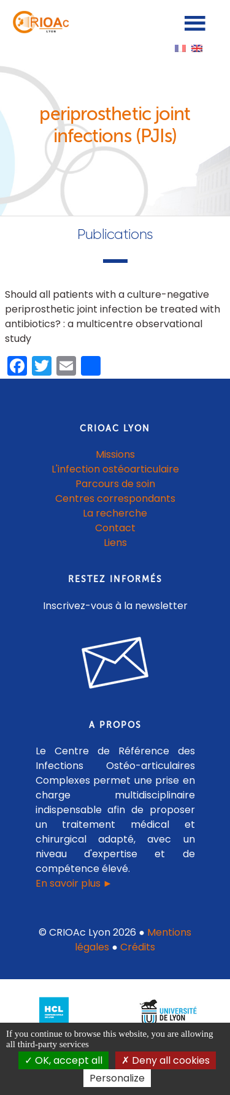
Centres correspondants (115, 498)
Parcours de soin (115, 484)
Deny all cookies (165, 1060)
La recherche (115, 513)
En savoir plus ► (74, 883)
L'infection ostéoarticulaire (115, 469)
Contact (115, 528)
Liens (115, 543)
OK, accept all (63, 1060)
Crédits (137, 947)
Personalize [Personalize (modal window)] (117, 1078)
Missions (115, 454)
